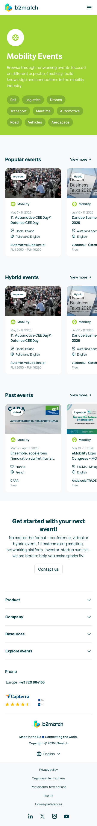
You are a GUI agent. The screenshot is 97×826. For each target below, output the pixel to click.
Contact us (48, 569)
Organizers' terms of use (48, 778)
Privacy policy (48, 769)
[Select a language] (48, 754)
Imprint (48, 795)
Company (48, 617)
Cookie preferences (48, 804)
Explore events (48, 651)
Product (48, 600)
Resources (48, 634)
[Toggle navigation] (89, 7)
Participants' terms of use (48, 787)
